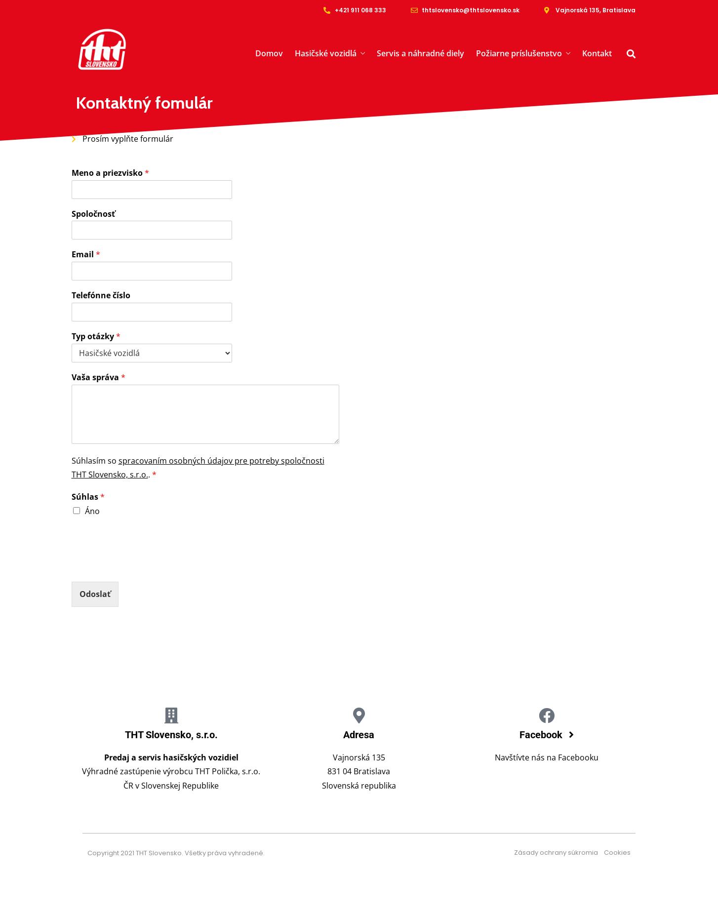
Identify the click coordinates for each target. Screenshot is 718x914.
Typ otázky (96, 336)
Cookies (617, 852)
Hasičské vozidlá (326, 53)
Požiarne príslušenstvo (519, 53)
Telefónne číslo (101, 295)
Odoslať (95, 594)
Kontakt (597, 53)
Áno (92, 511)
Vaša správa (98, 377)
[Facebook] (547, 715)
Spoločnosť (93, 214)
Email (86, 254)
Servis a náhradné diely (420, 53)
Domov (269, 53)
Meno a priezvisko (110, 173)
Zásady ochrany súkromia (559, 852)
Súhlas (88, 497)
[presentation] (147, 565)
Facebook (542, 735)
